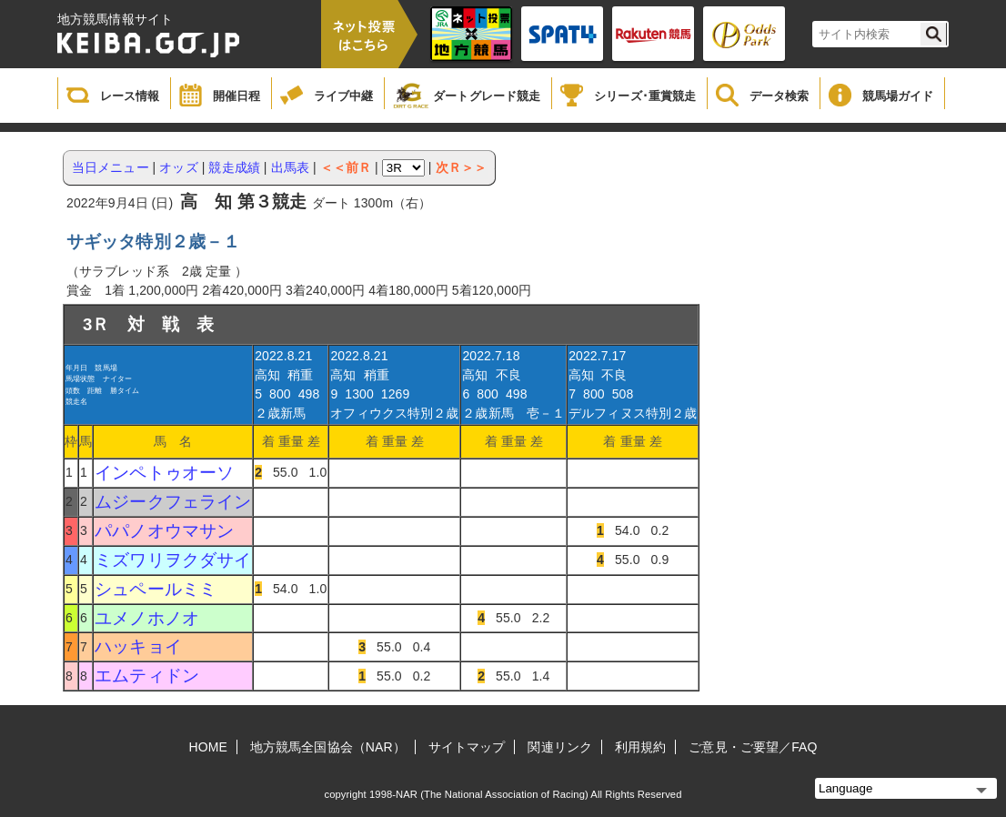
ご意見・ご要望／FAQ (753, 747)
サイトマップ (467, 747)
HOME (208, 747)
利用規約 (640, 747)
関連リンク (560, 747)
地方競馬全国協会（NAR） (328, 747)
